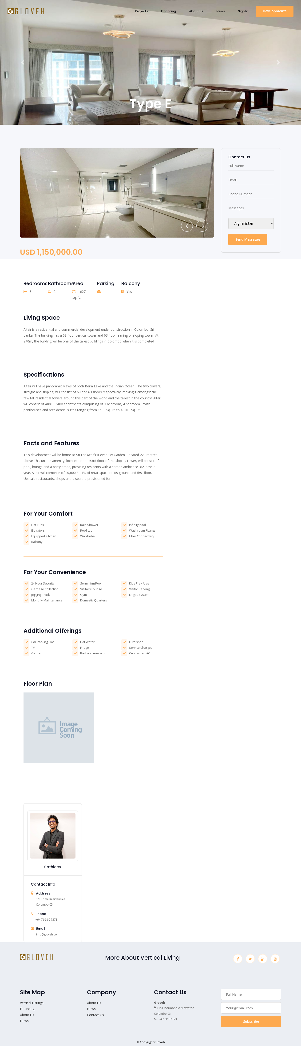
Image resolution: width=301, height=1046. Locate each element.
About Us (196, 11)
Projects (141, 11)
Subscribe (251, 1021)
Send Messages (247, 239)
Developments (274, 11)
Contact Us (95, 1015)
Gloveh (159, 1042)
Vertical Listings (32, 1003)
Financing (168, 11)
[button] (22, 62)
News (220, 11)
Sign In (243, 11)
